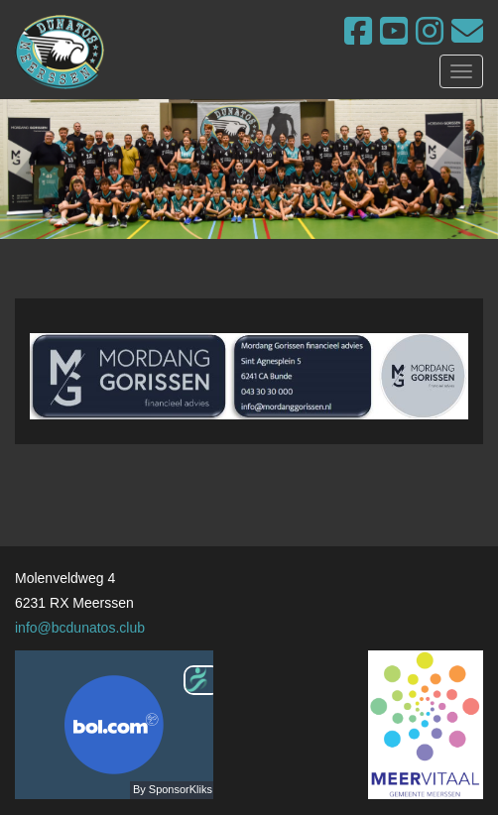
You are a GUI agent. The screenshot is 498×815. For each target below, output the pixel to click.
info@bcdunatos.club (80, 628)
